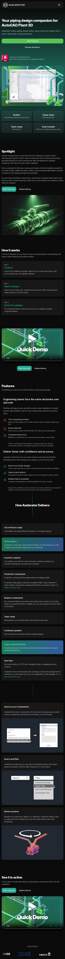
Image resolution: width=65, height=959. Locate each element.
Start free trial (32, 41)
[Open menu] (59, 5)
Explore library (25, 189)
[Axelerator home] (14, 5)
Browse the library (32, 47)
